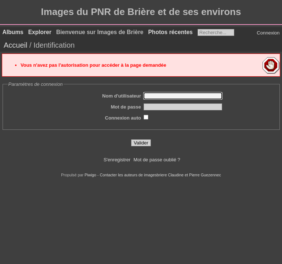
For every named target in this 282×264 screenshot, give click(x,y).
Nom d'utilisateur (121, 96)
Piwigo (90, 175)
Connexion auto (123, 118)
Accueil (15, 45)
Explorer (39, 32)
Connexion (268, 33)
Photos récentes (170, 32)
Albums (13, 32)
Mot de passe (126, 107)
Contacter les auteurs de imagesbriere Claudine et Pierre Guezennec (160, 175)
